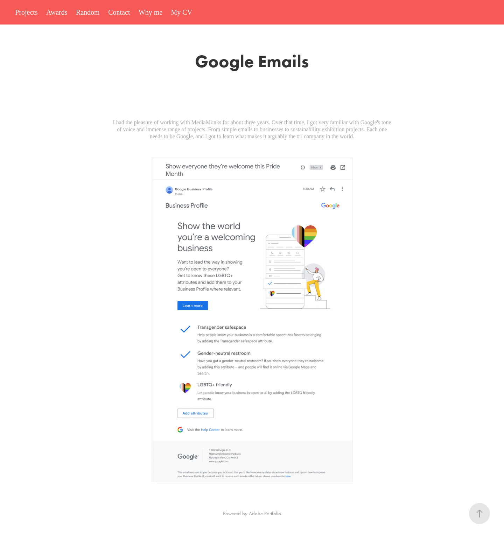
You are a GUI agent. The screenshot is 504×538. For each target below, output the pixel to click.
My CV (181, 12)
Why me (150, 12)
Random (88, 12)
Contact (119, 12)
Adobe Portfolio (265, 513)
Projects (26, 12)
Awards (56, 12)
